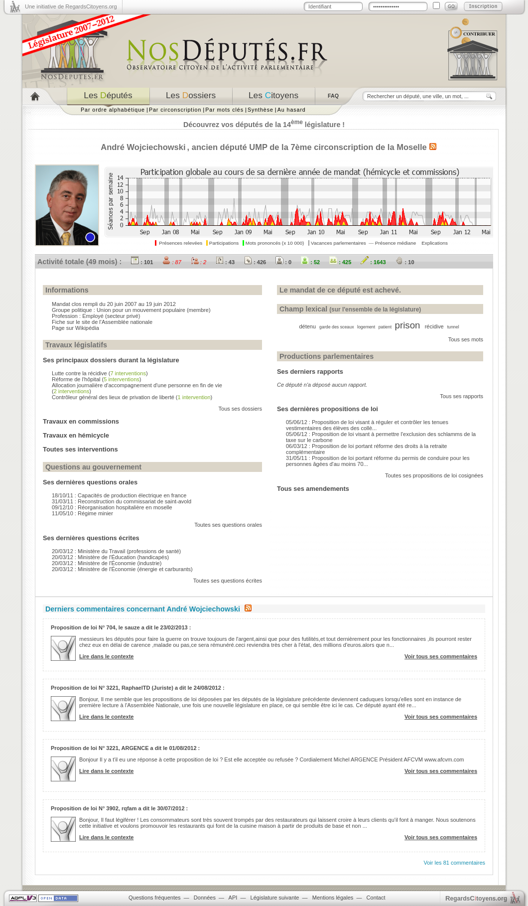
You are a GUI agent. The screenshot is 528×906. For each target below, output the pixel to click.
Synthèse (260, 110)
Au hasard (291, 110)
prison (407, 325)
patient (385, 326)
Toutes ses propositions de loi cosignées (434, 475)
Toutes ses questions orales (228, 525)
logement (366, 326)
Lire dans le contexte (106, 656)
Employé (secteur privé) (111, 316)
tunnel (453, 326)
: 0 (283, 262)
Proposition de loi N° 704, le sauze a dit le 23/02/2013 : (121, 627)
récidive (434, 326)
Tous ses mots (465, 339)
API (233, 898)
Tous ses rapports (461, 396)
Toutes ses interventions (80, 449)
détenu (307, 326)
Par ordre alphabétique (113, 110)
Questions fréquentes (155, 898)
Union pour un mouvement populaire (141, 310)
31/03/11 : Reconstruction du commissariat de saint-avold (121, 501)
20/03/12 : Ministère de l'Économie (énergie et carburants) (122, 569)
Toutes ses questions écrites (227, 581)
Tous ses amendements (313, 488)
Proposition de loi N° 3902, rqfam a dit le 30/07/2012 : (119, 808)
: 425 (340, 262)
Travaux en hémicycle (76, 435)
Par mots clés (224, 110)
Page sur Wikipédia (75, 328)
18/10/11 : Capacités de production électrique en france (119, 495)
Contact (376, 898)
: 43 (225, 262)
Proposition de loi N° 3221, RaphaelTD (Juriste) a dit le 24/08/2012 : (138, 688)
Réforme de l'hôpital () (96, 379)
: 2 (198, 262)
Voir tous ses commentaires (440, 656)
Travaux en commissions (81, 421)
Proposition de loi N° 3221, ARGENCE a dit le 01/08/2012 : (125, 748)
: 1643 (373, 262)
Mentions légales (333, 898)
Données (205, 898)
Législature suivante (275, 898)
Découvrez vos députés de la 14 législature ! (264, 125)
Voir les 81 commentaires (455, 863)
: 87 (171, 262)
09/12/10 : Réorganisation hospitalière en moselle (112, 507)
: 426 (255, 262)
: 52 (310, 262)
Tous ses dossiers (240, 409)
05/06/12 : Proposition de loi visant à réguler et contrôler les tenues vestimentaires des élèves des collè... (367, 425)
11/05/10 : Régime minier (82, 513)
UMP (258, 147)
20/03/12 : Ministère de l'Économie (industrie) (106, 563)
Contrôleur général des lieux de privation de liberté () (132, 397)
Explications (434, 243)
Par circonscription (175, 110)
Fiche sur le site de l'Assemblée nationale (102, 322)
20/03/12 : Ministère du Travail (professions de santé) (116, 551)
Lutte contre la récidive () (100, 373)
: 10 (405, 262)
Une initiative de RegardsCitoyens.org (71, 6)
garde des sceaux (336, 326)
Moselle (411, 147)
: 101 (142, 262)
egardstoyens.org (476, 898)
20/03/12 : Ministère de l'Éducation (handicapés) (110, 557)
